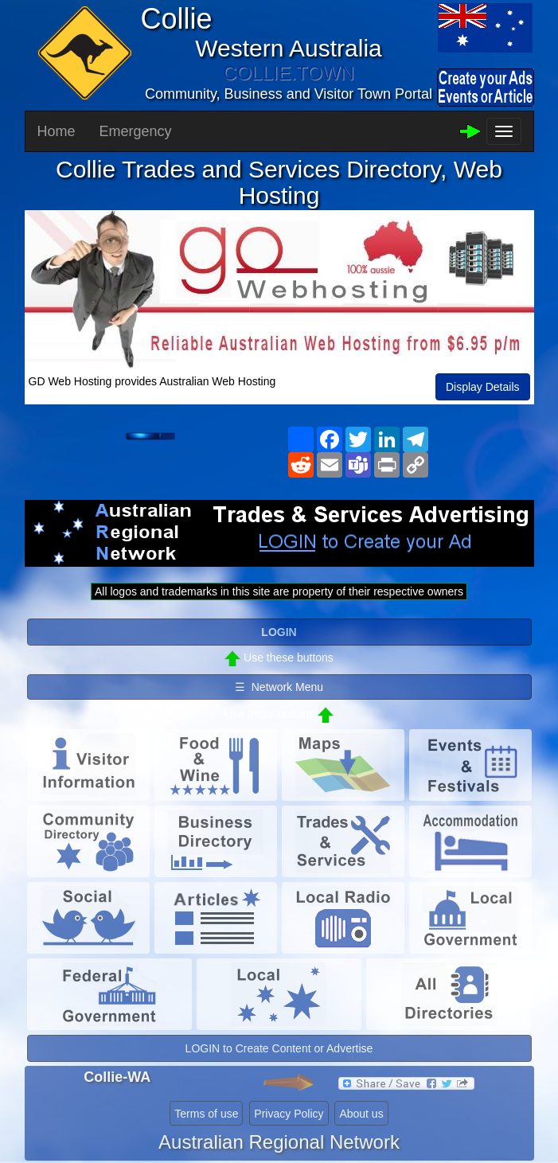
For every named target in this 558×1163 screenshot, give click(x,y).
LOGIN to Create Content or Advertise (279, 1048)
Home (56, 131)
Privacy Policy (288, 1113)
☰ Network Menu (279, 687)
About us (361, 1113)
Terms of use (206, 1113)
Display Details (483, 387)
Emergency (136, 131)
